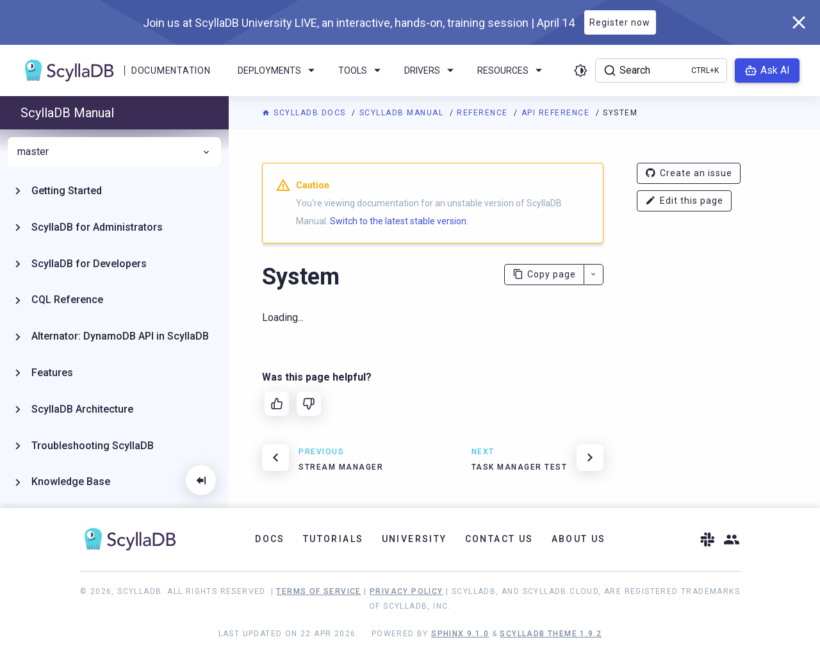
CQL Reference (67, 299)
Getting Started (66, 191)
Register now (619, 22)
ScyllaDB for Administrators (97, 227)
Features (52, 372)
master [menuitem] (114, 152)
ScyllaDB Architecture (82, 409)
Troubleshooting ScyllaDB (92, 446)
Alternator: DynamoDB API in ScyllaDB (120, 336)
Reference (484, 112)
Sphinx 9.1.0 (460, 633)
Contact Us (499, 539)
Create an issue (688, 173)
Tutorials (333, 539)
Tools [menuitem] (361, 70)
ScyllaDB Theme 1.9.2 (551, 633)
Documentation (170, 70)
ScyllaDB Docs (305, 112)
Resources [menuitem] (511, 70)
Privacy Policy (406, 591)
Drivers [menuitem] (431, 70)
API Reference (557, 112)
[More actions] (593, 274)
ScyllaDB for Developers (89, 264)
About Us (579, 539)
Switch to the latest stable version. (399, 221)
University (414, 539)
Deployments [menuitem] (278, 70)
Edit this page (684, 200)
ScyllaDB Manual (403, 112)
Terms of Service (318, 591)
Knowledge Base (70, 481)
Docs (270, 539)
